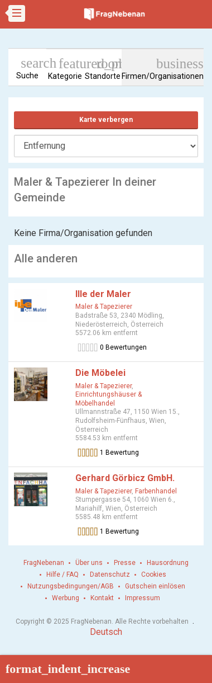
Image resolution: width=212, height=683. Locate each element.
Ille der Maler (103, 294)
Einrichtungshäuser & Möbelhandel (108, 398)
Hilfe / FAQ (62, 574)
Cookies (153, 574)
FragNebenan (43, 563)
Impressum (142, 598)
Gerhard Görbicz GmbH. (125, 478)
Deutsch (106, 632)
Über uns (89, 563)
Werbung (65, 598)
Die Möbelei (100, 373)
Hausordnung (168, 563)
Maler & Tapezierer (103, 306)
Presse (125, 563)
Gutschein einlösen (155, 586)
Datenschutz (110, 574)
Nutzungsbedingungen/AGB (70, 586)
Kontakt (102, 598)
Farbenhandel (156, 491)
